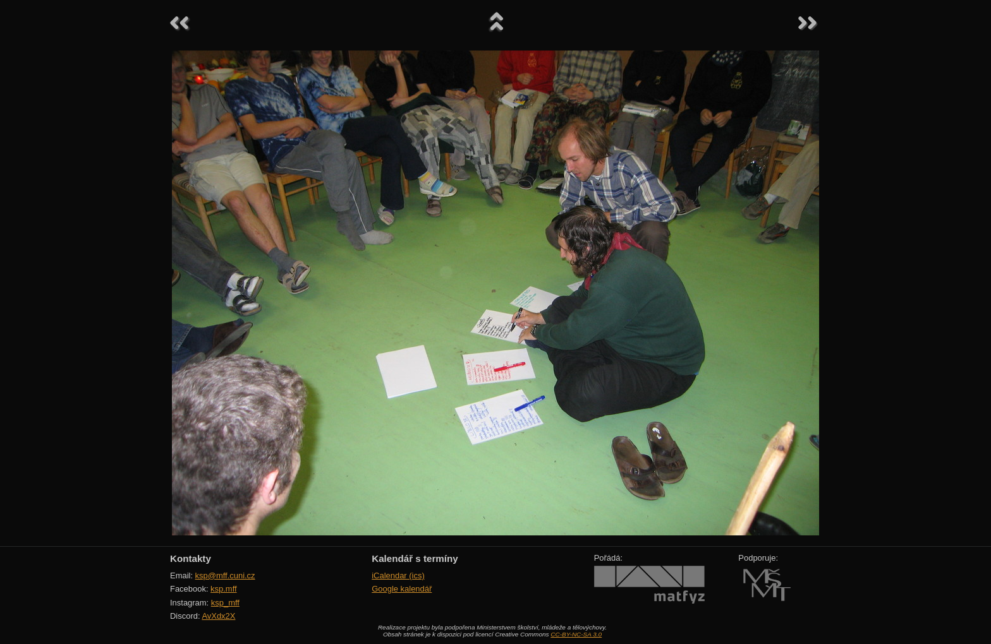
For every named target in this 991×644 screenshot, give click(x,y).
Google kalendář (402, 588)
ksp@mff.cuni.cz (225, 575)
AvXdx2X (218, 616)
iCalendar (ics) (398, 575)
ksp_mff (225, 602)
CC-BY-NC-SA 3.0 (576, 634)
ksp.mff (223, 588)
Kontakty (190, 558)
